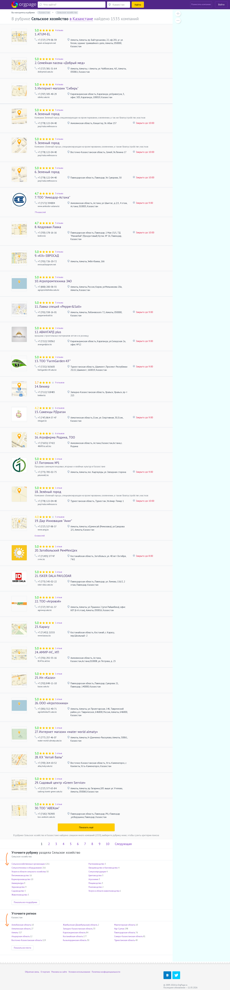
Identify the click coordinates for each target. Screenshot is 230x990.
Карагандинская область (74, 932)
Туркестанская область (124, 940)
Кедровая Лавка (48, 227)
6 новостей (40, 535)
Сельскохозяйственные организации (28, 864)
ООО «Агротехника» (51, 703)
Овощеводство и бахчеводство (103, 867)
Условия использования (79, 972)
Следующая (123, 844)
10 (107, 844)
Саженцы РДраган (50, 412)
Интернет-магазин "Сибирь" (56, 88)
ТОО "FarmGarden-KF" (53, 361)
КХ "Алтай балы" (49, 757)
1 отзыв (58, 459)
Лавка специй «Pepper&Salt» (58, 306)
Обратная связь (32, 972)
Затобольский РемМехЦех (56, 550)
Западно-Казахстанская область (78, 928)
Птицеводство (95, 883)
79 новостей (40, 212)
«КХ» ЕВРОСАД (47, 256)
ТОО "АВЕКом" (47, 808)
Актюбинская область (21, 925)
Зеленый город (47, 114)
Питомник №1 (47, 463)
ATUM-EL (42, 34)
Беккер (42, 386)
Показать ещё (86, 827)
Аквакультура (18, 883)
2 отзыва (59, 328)
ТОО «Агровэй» (48, 601)
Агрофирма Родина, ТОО (55, 437)
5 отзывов (59, 517)
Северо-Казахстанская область (128, 936)
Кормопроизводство (21, 879)
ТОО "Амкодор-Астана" (52, 197)
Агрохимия (93, 879)
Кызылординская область (75, 940)
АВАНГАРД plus (48, 332)
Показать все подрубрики (25, 902)
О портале (45, 972)
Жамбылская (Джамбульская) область (80, 925)
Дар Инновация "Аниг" (53, 521)
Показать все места (22, 948)
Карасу (42, 627)
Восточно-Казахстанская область (27, 940)
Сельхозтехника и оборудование (27, 867)
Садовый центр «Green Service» (60, 783)
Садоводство (18, 891)
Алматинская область (21, 928)
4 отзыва (59, 30)
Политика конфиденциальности (106, 972)
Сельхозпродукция (97, 871)
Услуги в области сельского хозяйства (29, 871)
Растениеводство (96, 864)
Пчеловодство (95, 887)
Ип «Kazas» (45, 678)
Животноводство (19, 894)
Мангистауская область (124, 925)
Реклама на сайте (59, 972)
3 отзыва (59, 110)
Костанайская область (73, 936)
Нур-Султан (119, 928)
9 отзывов (59, 382)
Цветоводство (95, 875)
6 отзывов (59, 408)
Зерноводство (18, 887)
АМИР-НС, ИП (47, 652)
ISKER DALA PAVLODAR (53, 576)
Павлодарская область (124, 932)
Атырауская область (21, 936)
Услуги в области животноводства (104, 891)
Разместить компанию (201, 4)
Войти (221, 4)
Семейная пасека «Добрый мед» (60, 63)
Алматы (15, 932)
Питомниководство (20, 875)
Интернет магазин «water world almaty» (66, 732)
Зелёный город (48, 492)
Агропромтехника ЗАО (53, 281)
